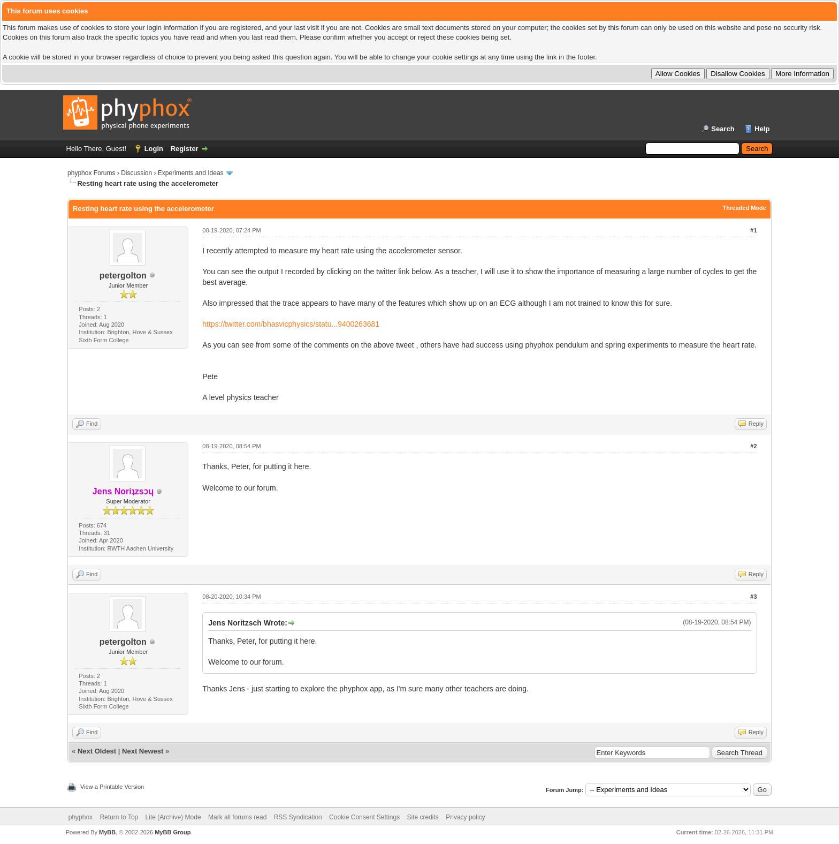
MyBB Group (172, 832)
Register (185, 149)
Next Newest (142, 751)
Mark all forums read (237, 817)
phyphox (80, 817)
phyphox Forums (91, 173)
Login (153, 149)
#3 (753, 596)
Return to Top (119, 817)
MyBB (107, 832)
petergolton (123, 275)
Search (722, 129)
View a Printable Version (112, 786)
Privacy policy (465, 817)
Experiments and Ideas (191, 173)
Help (761, 129)
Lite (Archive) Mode (173, 817)
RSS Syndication (298, 817)
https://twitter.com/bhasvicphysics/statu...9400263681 (290, 324)
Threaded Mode (744, 208)
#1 (753, 230)
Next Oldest (97, 751)
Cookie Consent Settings (364, 817)
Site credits (423, 817)
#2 (753, 446)
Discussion (136, 173)
